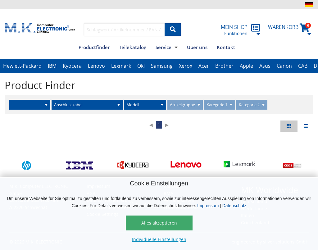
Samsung (162, 65)
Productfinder (94, 47)
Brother (224, 65)
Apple (246, 65)
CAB (302, 65)
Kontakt (226, 47)
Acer (203, 65)
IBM (52, 65)
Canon (284, 65)
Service (163, 47)
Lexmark (121, 65)
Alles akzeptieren (159, 223)
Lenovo (96, 65)
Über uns (197, 47)
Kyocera (72, 65)
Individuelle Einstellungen (159, 239)
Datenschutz (234, 205)
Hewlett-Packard (22, 65)
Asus (264, 65)
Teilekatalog (132, 47)
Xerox (185, 65)
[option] (22, 66)
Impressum (208, 205)
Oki (141, 65)
